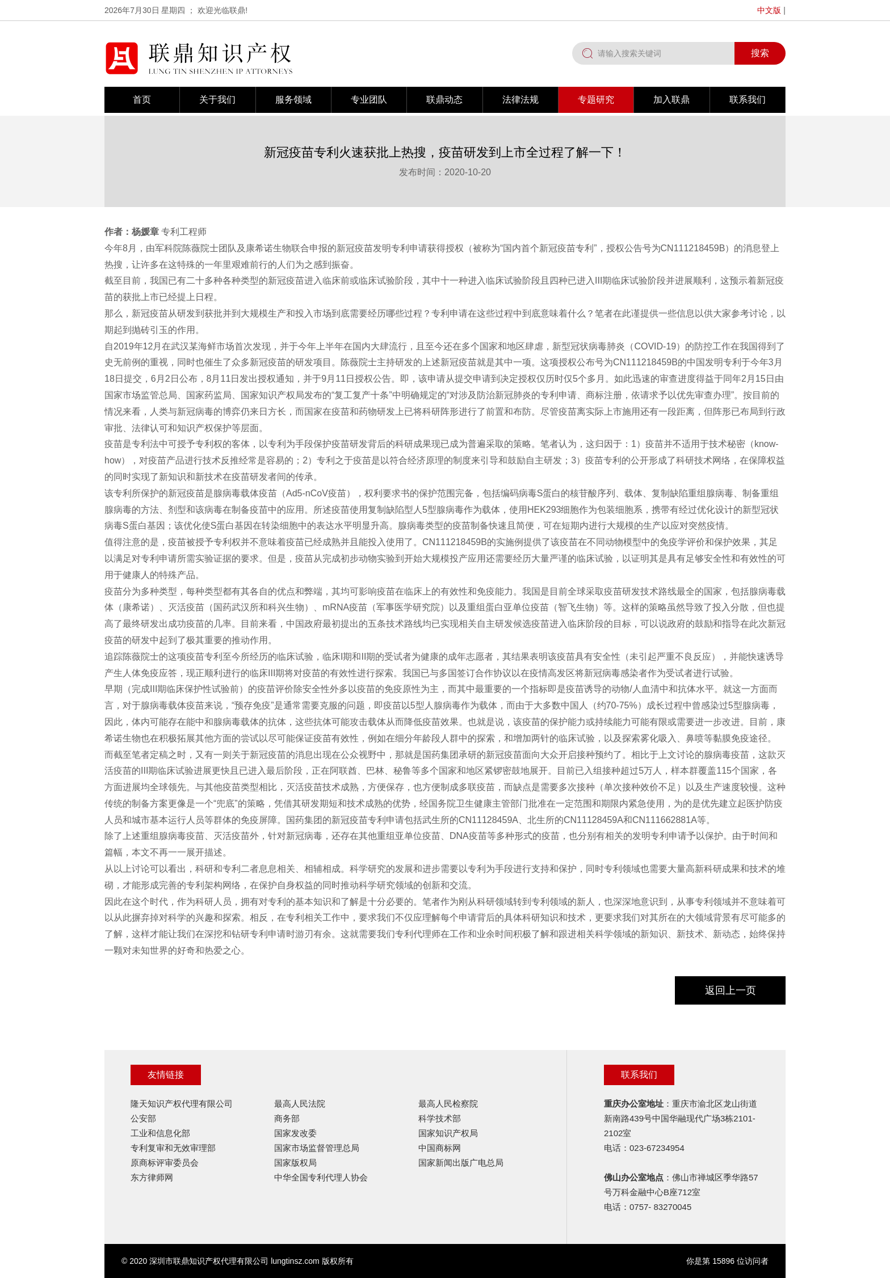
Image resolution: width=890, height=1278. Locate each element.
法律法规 (520, 99)
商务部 (287, 1118)
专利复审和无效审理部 (173, 1148)
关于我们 (217, 99)
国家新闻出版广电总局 (460, 1162)
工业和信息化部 (160, 1133)
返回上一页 (730, 990)
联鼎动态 (444, 99)
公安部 (143, 1118)
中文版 (769, 10)
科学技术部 (439, 1118)
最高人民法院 (299, 1103)
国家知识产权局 (448, 1133)
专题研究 (596, 99)
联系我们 (747, 99)
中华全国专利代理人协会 (321, 1177)
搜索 (760, 53)
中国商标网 (439, 1148)
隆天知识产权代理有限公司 (182, 1103)
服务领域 (293, 99)
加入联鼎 (671, 99)
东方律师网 (152, 1177)
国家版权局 (295, 1162)
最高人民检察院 (448, 1103)
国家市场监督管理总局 (316, 1148)
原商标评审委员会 (165, 1162)
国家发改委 (295, 1133)
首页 (142, 99)
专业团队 (369, 99)
